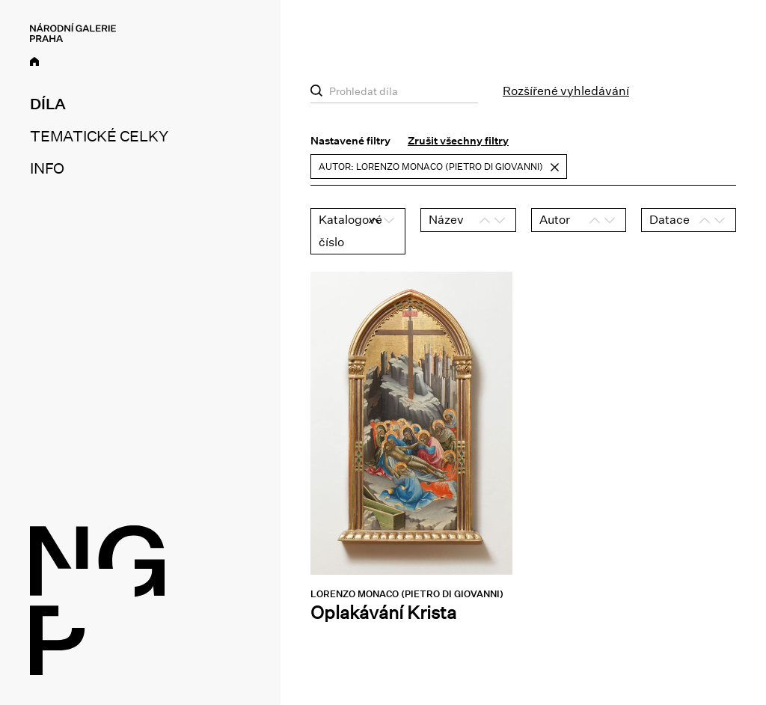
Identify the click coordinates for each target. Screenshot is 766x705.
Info (47, 168)
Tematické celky (99, 136)
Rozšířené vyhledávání (566, 91)
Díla (48, 104)
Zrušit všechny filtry (458, 140)
